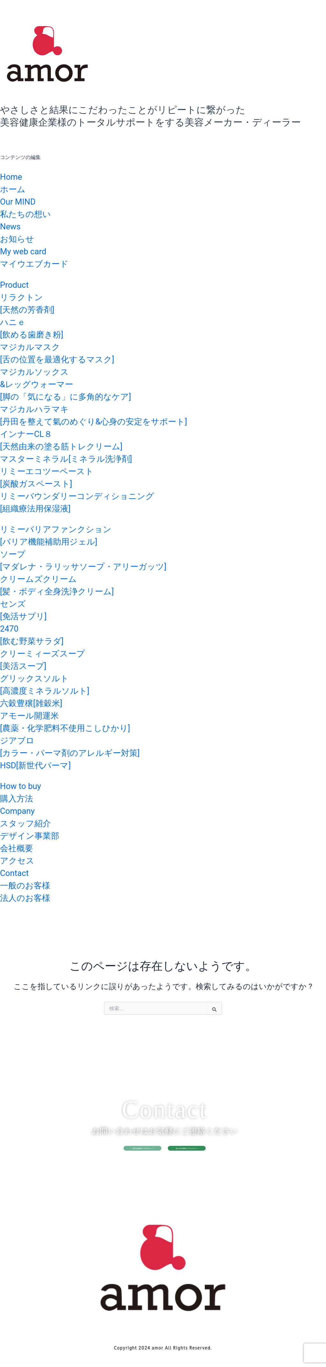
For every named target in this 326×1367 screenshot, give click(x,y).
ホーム (14, 188)
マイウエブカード (39, 263)
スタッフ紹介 (29, 822)
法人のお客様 (29, 897)
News (12, 226)
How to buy (24, 785)
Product (16, 284)
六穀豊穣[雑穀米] (36, 702)
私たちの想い (29, 213)
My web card (27, 251)
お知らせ (19, 238)
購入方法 (19, 798)
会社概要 (19, 847)
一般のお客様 (29, 885)
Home (13, 176)
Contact (16, 872)
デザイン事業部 (34, 835)
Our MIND (20, 201)
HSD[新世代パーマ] (41, 764)
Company (20, 810)
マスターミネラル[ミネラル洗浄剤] (76, 458)
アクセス (19, 860)
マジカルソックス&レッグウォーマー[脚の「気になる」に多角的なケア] (75, 384)
